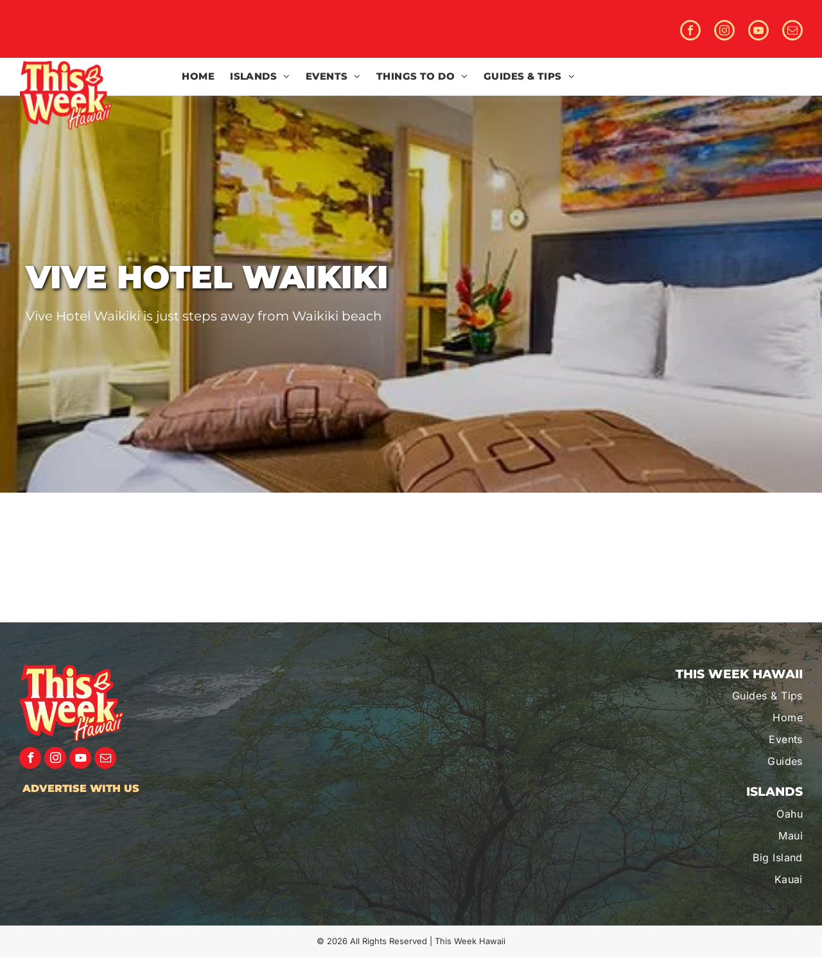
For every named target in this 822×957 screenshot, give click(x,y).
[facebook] (690, 32)
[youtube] (758, 32)
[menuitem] (198, 76)
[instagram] (724, 32)
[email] (792, 32)
